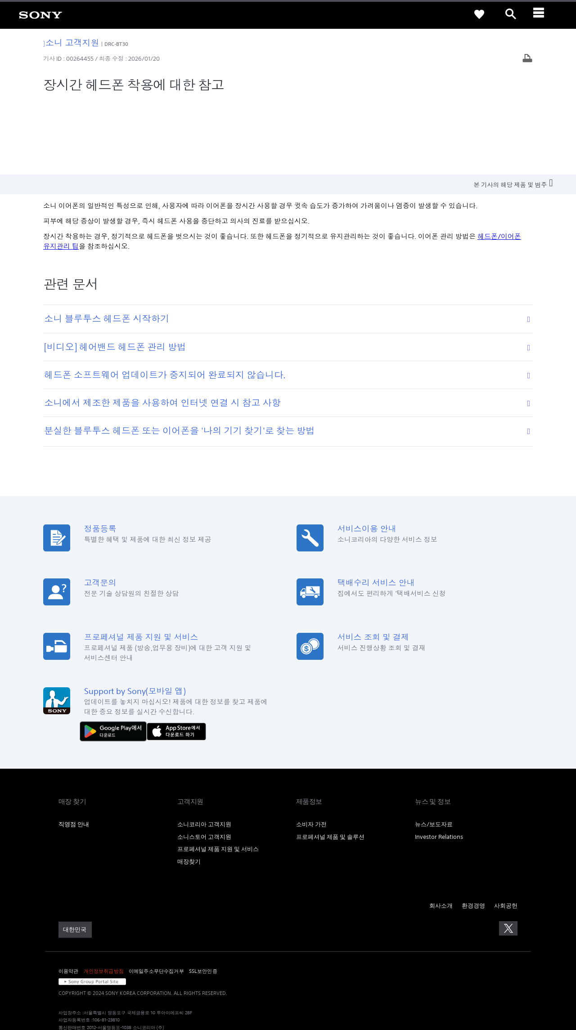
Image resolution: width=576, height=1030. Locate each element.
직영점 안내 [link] (73, 749)
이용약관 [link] (68, 896)
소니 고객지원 (71, 42)
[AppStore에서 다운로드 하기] (176, 656)
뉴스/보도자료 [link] (434, 749)
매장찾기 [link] (189, 787)
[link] (40, 14)
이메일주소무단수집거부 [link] (156, 896)
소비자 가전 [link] (311, 749)
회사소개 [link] (441, 831)
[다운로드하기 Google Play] (115, 656)
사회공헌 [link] (506, 831)
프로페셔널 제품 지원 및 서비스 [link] (218, 775)
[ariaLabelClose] (542, 14)
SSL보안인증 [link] (203, 896)
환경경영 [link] (473, 831)
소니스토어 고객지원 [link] (204, 762)
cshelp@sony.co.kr (182, 982)
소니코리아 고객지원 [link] (204, 749)
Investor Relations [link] (439, 762)
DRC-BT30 (116, 43)
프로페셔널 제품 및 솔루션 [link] (330, 762)
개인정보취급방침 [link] (104, 896)
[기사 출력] (527, 59)
